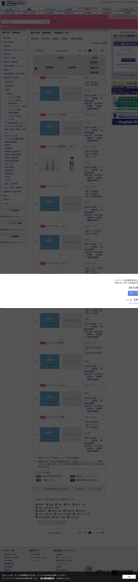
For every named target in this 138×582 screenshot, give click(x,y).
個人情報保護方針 (47, 578)
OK (129, 577)
